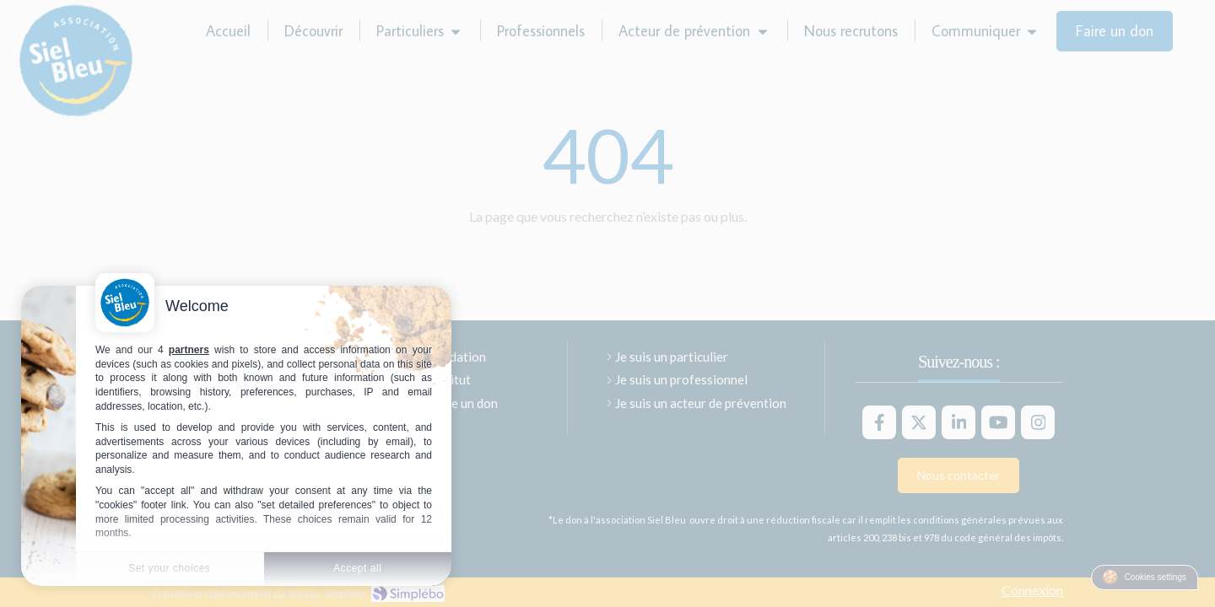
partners (189, 350)
